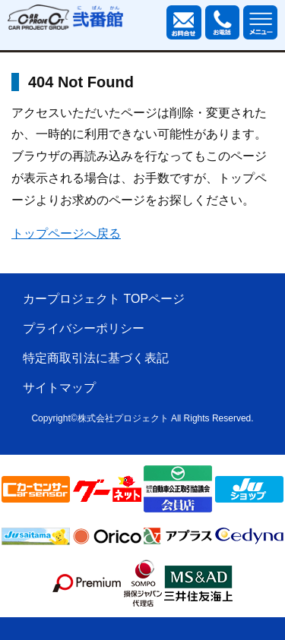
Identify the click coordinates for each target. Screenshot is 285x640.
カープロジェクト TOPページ (104, 298)
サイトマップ (59, 387)
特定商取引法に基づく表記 (96, 358)
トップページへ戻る (66, 233)
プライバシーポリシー (83, 328)
